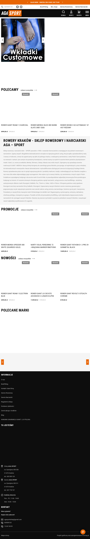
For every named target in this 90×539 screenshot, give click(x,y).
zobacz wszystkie (27, 90)
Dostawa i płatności (7, 406)
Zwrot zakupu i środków (8, 410)
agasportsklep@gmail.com (13, 519)
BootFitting (44, 7)
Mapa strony (5, 535)
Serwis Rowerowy (66, 7)
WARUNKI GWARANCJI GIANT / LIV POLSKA (15, 419)
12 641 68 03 (8, 526)
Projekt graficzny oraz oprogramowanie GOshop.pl (73, 535)
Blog (2, 415)
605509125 (8, 7)
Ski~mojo (54, 7)
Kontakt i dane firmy (7, 388)
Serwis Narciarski (81, 7)
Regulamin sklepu (7, 402)
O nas (3, 379)
